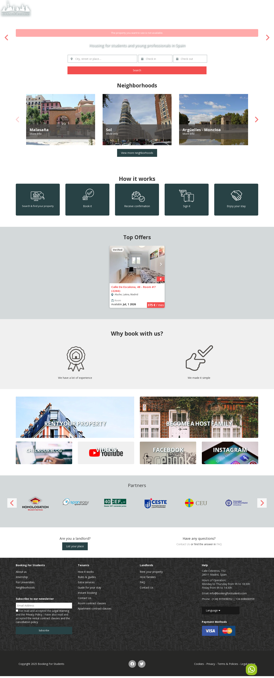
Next (267, 37)
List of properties (219, 4)
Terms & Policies (227, 664)
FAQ (219, 544)
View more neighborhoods (137, 153)
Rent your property (151, 572)
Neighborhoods (25, 587)
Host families (148, 577)
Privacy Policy (34, 614)
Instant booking (87, 593)
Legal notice (248, 664)
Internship (22, 577)
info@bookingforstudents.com (228, 593)
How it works (86, 572)
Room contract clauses (92, 603)
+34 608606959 (244, 599)
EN (261, 4)
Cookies (199, 664)
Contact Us (240, 4)
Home (200, 4)
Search (137, 70)
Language (213, 610)
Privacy (210, 664)
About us (21, 572)
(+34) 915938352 (222, 599)
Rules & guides (87, 577)
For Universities (25, 582)
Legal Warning (60, 611)
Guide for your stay (89, 587)
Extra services (86, 582)
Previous (6, 37)
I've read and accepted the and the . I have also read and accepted (43, 616)
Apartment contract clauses (94, 608)
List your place (75, 546)
